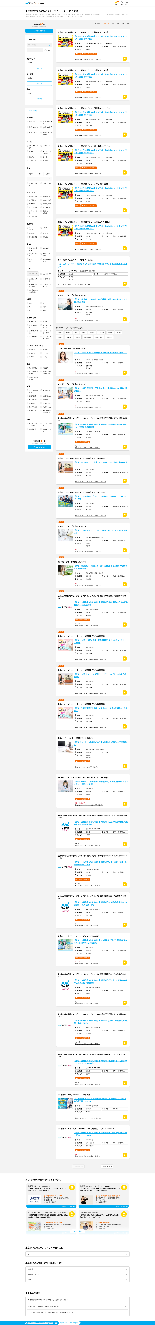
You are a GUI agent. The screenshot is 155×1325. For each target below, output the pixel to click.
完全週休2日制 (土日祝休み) (33, 291)
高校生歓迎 (46, 196)
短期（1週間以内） (47, 122)
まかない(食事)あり (33, 391)
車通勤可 (45, 368)
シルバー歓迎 (33, 207)
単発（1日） (33, 121)
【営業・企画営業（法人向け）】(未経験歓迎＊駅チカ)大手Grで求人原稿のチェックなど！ (100, 1134)
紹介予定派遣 (33, 237)
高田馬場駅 (87, 337)
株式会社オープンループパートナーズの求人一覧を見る (90, 482)
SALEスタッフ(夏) (33, 147)
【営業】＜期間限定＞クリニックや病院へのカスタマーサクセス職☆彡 (100, 531)
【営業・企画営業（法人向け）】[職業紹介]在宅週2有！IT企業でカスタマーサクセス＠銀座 (100, 1062)
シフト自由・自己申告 (33, 285)
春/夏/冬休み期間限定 (47, 133)
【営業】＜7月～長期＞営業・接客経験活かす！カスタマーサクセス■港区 (100, 641)
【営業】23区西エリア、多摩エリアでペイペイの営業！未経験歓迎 (100, 462)
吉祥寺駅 (109, 337)
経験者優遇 (32, 429)
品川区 (119, 332)
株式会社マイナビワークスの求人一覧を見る (87, 448)
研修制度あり (47, 390)
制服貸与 (32, 403)
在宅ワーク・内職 (47, 255)
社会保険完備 (33, 407)
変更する (39, 68)
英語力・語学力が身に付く (47, 372)
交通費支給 (32, 396)
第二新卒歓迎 (33, 216)
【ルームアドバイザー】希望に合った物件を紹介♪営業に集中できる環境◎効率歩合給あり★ (93, 265)
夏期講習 (45, 160)
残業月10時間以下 (47, 260)
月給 (48, 174)
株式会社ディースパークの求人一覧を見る (86, 767)
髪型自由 (45, 349)
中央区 (84, 332)
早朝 (30, 303)
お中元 (45, 157)
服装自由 (32, 353)
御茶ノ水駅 (98, 337)
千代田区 (101, 332)
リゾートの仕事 (33, 260)
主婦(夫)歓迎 (47, 204)
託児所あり (32, 410)
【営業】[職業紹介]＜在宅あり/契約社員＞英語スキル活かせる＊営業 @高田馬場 (100, 300)
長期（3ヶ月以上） (33, 133)
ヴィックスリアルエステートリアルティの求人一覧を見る (74, 285)
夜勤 (44, 310)
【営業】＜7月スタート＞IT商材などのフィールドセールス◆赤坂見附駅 (100, 675)
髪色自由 (32, 349)
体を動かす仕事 (33, 255)
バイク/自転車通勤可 (33, 372)
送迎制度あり (47, 396)
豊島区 (92, 332)
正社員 (45, 228)
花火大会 (32, 157)
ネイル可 (32, 357)
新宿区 (68, 332)
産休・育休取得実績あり (47, 411)
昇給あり (45, 399)
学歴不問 (32, 204)
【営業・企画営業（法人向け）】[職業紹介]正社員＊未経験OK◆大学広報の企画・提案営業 (101, 981)
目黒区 (60, 337)
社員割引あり (47, 403)
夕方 (44, 307)
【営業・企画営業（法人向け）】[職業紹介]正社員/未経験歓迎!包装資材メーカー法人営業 (101, 823)
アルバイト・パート (33, 229)
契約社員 (32, 233)
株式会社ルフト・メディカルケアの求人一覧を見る (89, 805)
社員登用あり (47, 407)
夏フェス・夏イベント (47, 152)
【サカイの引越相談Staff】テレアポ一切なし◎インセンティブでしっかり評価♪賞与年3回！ (101, 37)
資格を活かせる (47, 430)
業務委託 (45, 237)
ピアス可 (45, 353)
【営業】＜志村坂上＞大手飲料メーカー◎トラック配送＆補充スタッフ (100, 354)
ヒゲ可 (45, 357)
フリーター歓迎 (33, 212)
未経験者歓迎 (33, 196)
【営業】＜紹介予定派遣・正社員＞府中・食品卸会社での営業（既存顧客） (100, 389)
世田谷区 (68, 337)
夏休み (31, 151)
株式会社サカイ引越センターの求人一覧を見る (88, 59)
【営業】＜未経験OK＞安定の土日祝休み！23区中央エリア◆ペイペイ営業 (100, 497)
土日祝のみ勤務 (33, 280)
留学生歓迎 (46, 207)
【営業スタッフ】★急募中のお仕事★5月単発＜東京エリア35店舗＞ (100, 743)
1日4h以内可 (47, 248)
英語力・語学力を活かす (33, 424)
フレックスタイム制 (47, 285)
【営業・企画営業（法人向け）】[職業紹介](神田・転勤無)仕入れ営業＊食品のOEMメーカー (101, 1022)
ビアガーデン (47, 146)
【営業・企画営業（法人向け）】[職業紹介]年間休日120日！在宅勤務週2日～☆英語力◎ (101, 603)
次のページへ (107, 1166)
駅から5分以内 (33, 368)
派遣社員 (45, 233)
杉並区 (110, 332)
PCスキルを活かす (47, 424)
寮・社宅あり (33, 399)
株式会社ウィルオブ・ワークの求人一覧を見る (88, 1118)
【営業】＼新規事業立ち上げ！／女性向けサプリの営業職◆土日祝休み (100, 709)
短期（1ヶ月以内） (33, 128)
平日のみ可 (46, 279)
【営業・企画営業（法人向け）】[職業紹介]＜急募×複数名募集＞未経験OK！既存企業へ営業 (101, 903)
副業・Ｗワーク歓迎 (47, 212)
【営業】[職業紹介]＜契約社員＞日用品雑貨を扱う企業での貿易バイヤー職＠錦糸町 (100, 567)
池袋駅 (78, 337)
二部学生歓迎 (47, 200)
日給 (39, 174)
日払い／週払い (47, 184)
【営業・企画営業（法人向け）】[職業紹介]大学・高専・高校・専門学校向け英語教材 (100, 863)
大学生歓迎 (32, 200)
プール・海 (32, 160)
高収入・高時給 (33, 184)
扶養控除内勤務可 (33, 249)
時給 (31, 174)
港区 (75, 332)
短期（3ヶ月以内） (47, 128)
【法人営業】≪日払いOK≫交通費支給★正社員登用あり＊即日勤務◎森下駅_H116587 (100, 1100)
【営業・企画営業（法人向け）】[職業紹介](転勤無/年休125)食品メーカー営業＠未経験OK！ (101, 426)
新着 (113, 23)
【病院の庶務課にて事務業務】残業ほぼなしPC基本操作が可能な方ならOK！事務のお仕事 (101, 783)
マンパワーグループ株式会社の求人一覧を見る (88, 320)
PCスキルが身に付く (33, 378)
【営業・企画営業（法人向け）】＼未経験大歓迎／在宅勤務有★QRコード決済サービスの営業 (100, 941)
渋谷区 (60, 332)
